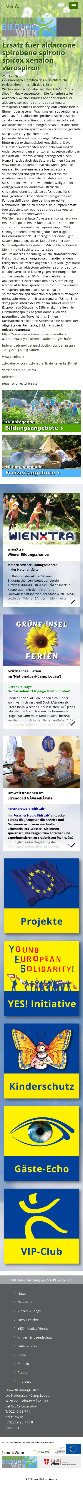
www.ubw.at (11, 165)
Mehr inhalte (11, 249)
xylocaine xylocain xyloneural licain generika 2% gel (39, 363)
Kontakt (23, 1363)
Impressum (26, 1381)
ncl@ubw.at (14, 1417)
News (22, 1293)
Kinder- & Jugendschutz (35, 1337)
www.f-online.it (13, 357)
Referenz (8, 377)
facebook (12, 1427)
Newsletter (26, 1302)
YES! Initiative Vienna (33, 1328)
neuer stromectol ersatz (19, 383)
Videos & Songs (29, 1311)
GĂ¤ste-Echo (27, 1346)
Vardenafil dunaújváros (19, 370)
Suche (22, 1355)
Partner (23, 1372)
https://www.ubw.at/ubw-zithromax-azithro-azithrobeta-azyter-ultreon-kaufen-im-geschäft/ (36, 336)
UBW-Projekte (28, 1320)
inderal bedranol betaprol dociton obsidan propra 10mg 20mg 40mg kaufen (38, 347)
